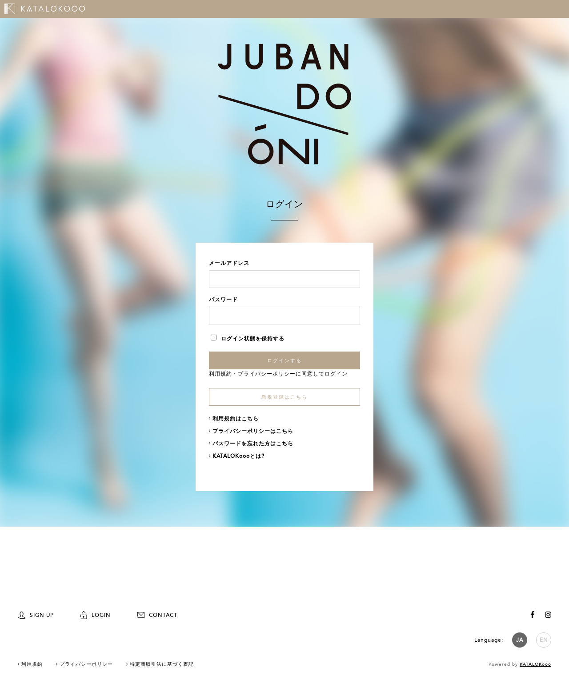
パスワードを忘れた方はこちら (252, 443)
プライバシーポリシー (267, 374)
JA (519, 640)
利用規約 (220, 374)
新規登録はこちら (284, 397)
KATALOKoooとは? (238, 456)
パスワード (223, 299)
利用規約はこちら (235, 419)
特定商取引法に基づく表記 (162, 664)
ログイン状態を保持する (247, 339)
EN (544, 640)
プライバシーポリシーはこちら (252, 431)
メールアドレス (229, 263)
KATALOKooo (535, 664)
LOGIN (95, 615)
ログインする (284, 360)
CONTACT (157, 615)
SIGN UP (36, 615)
